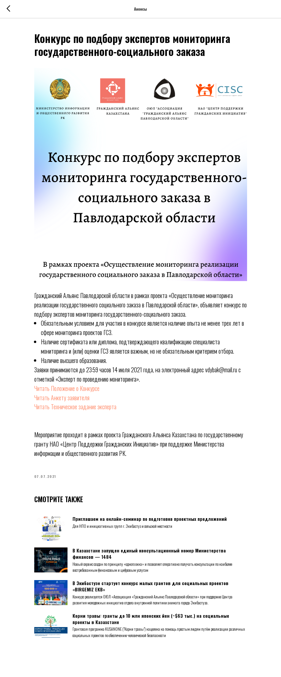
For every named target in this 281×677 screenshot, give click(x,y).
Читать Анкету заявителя (61, 397)
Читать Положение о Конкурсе (66, 388)
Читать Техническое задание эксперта (75, 406)
